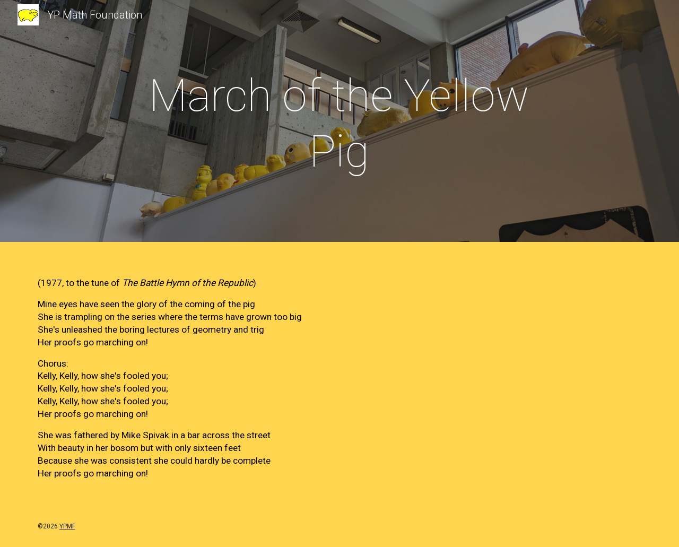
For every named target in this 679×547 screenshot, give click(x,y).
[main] (339, 124)
